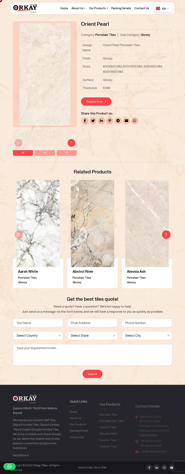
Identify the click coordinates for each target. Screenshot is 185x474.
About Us (77, 8)
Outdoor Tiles (108, 451)
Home (64, 8)
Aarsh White (28, 271)
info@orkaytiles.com (153, 455)
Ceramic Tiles (108, 432)
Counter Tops (108, 445)
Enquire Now (96, 101)
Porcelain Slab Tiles (111, 426)
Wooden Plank (108, 439)
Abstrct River (83, 271)
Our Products (97, 8)
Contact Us (141, 8)
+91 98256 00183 (151, 445)
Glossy (145, 34)
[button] (71, 143)
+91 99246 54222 (150, 449)
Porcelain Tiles (105, 34)
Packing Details (121, 8)
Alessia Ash (136, 271)
